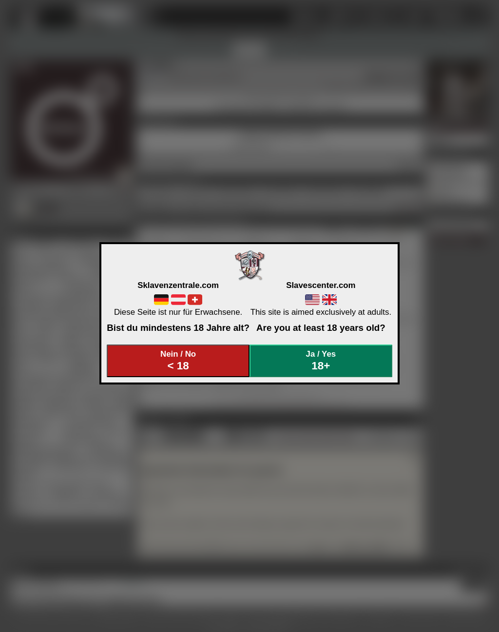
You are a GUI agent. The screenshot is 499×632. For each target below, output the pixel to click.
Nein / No (178, 360)
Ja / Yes (321, 360)
